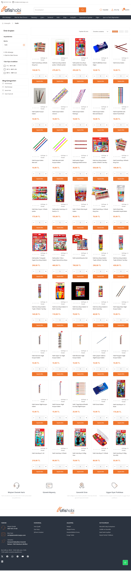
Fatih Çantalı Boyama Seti (80, 258)
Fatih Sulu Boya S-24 (38, 453)
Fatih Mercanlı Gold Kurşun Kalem (58, 161)
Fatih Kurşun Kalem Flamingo (78, 113)
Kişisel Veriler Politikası (106, 535)
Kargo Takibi (70, 535)
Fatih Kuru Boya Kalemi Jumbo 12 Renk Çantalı (59, 64)
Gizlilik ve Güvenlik (105, 529)
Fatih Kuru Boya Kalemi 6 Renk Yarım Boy (100, 308)
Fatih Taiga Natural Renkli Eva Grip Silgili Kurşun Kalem (80, 405)
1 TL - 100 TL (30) (11, 66)
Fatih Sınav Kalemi (98, 404)
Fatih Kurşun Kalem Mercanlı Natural (98, 113)
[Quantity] (39, 76)
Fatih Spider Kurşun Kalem (38, 113)
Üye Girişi (37, 529)
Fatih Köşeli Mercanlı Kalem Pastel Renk (119, 113)
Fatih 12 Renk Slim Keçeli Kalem (80, 210)
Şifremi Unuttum (38, 532)
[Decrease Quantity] (33, 76)
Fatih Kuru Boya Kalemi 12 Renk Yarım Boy (80, 308)
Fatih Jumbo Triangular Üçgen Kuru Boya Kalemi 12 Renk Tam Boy (39, 259)
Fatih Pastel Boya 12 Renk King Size (100, 210)
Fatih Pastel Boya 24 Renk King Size (39, 64)
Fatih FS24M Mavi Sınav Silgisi (99, 64)
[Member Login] (113, 10)
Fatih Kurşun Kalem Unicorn (58, 113)
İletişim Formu (71, 529)
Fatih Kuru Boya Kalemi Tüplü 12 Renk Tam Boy (39, 308)
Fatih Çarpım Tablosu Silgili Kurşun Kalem (99, 357)
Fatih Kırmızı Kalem (118, 63)
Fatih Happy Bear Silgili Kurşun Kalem (120, 308)
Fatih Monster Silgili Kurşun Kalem (78, 357)
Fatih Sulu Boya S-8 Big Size (79, 454)
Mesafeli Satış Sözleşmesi (107, 526)
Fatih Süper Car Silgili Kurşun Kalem (58, 357)
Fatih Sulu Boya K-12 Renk (119, 405)
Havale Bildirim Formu (73, 532)
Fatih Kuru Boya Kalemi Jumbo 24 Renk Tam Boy (100, 161)
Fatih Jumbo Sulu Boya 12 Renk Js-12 (59, 210)
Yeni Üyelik (37, 526)
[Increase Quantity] (45, 76)
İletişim (69, 526)
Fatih (17, 23)
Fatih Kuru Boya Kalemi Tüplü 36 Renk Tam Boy (120, 259)
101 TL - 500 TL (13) (12, 70)
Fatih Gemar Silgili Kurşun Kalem (39, 405)
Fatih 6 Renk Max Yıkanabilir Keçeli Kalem (120, 210)
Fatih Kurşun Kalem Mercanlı (37, 161)
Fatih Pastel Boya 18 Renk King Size (120, 161)
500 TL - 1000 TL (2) (12, 74)
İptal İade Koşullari (105, 532)
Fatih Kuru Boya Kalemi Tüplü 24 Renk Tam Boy (100, 259)
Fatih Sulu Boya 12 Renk (59, 453)
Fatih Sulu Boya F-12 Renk (100, 453)
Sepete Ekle (40, 81)
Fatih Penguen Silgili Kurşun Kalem (119, 357)
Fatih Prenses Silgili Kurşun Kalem (58, 405)
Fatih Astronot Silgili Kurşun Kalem (38, 357)
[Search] (60, 9)
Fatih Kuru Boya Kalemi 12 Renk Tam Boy (60, 308)
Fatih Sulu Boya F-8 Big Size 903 (119, 454)
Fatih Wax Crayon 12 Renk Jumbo (39, 210)
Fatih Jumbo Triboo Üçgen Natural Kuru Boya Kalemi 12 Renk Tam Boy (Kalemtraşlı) (59, 259)
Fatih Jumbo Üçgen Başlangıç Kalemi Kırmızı (80, 161)
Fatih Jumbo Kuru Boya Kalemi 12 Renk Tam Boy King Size (80, 64)
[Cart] (125, 10)
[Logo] (11, 10)
